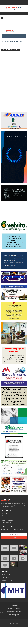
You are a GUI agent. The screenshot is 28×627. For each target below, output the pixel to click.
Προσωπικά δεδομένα (7, 515)
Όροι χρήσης (5, 513)
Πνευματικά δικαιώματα (7, 520)
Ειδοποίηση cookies (6, 522)
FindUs (16, 623)
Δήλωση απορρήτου (6, 518)
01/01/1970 (3, 23)
